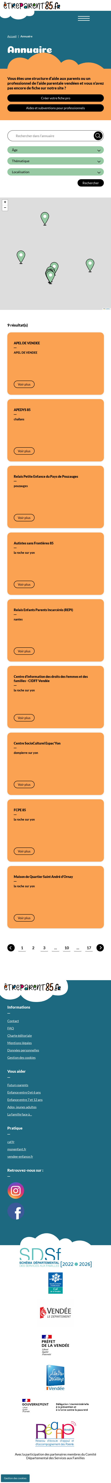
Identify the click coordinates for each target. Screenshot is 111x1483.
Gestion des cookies (15, 1478)
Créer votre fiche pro (55, 98)
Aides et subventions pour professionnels (55, 108)
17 (89, 947)
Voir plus (24, 384)
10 (67, 947)
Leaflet (106, 309)
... (55, 947)
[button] (21, 257)
